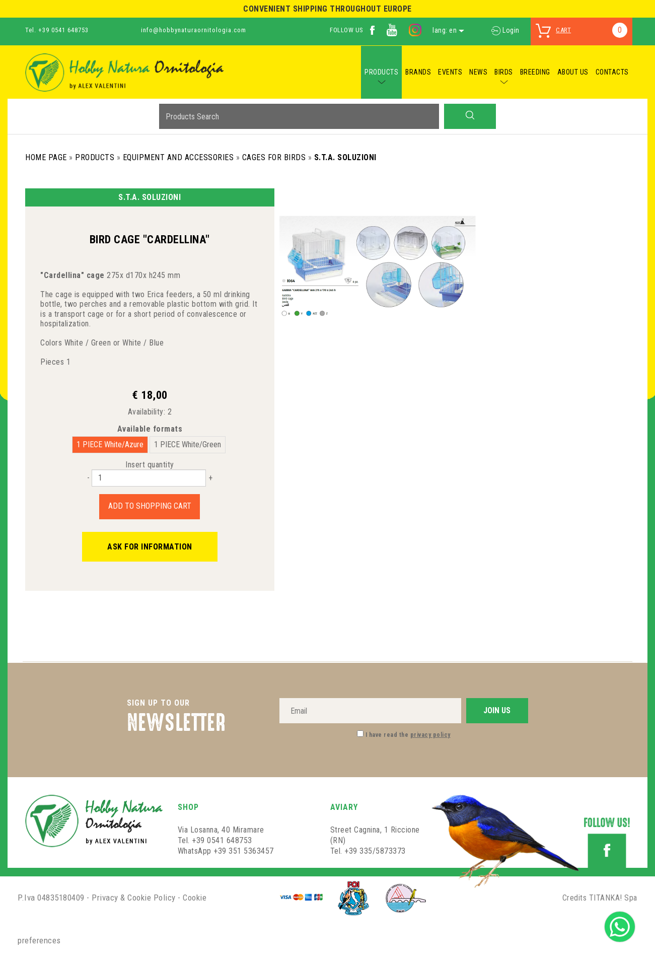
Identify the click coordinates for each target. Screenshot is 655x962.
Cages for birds (274, 157)
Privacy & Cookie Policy (134, 897)
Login (505, 30)
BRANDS (418, 72)
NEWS (478, 72)
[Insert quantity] (149, 478)
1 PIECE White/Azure (110, 444)
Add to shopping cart (149, 506)
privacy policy (430, 734)
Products (94, 157)
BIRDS (503, 72)
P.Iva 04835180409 (51, 897)
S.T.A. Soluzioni (345, 157)
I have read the (408, 734)
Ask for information (149, 547)
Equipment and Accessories (178, 157)
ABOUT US (573, 72)
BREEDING (535, 72)
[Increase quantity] (210, 478)
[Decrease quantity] (88, 478)
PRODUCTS (381, 72)
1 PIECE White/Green (187, 444)
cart (563, 30)
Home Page (46, 157)
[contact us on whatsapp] (620, 926)
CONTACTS (612, 72)
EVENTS (450, 72)
